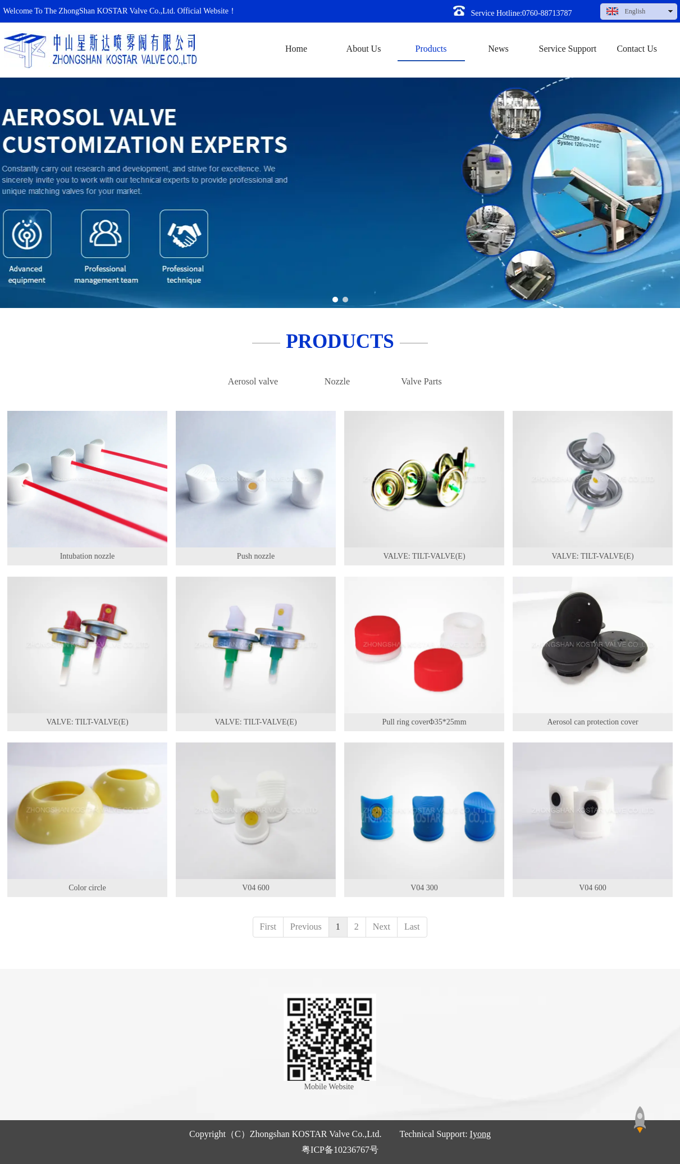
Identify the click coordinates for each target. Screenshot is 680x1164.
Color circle (87, 888)
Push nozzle (256, 556)
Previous (306, 926)
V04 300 (424, 888)
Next (381, 926)
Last (412, 926)
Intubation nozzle (87, 556)
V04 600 (256, 888)
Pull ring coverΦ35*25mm (424, 722)
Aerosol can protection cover (592, 722)
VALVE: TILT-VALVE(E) (424, 556)
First (268, 926)
